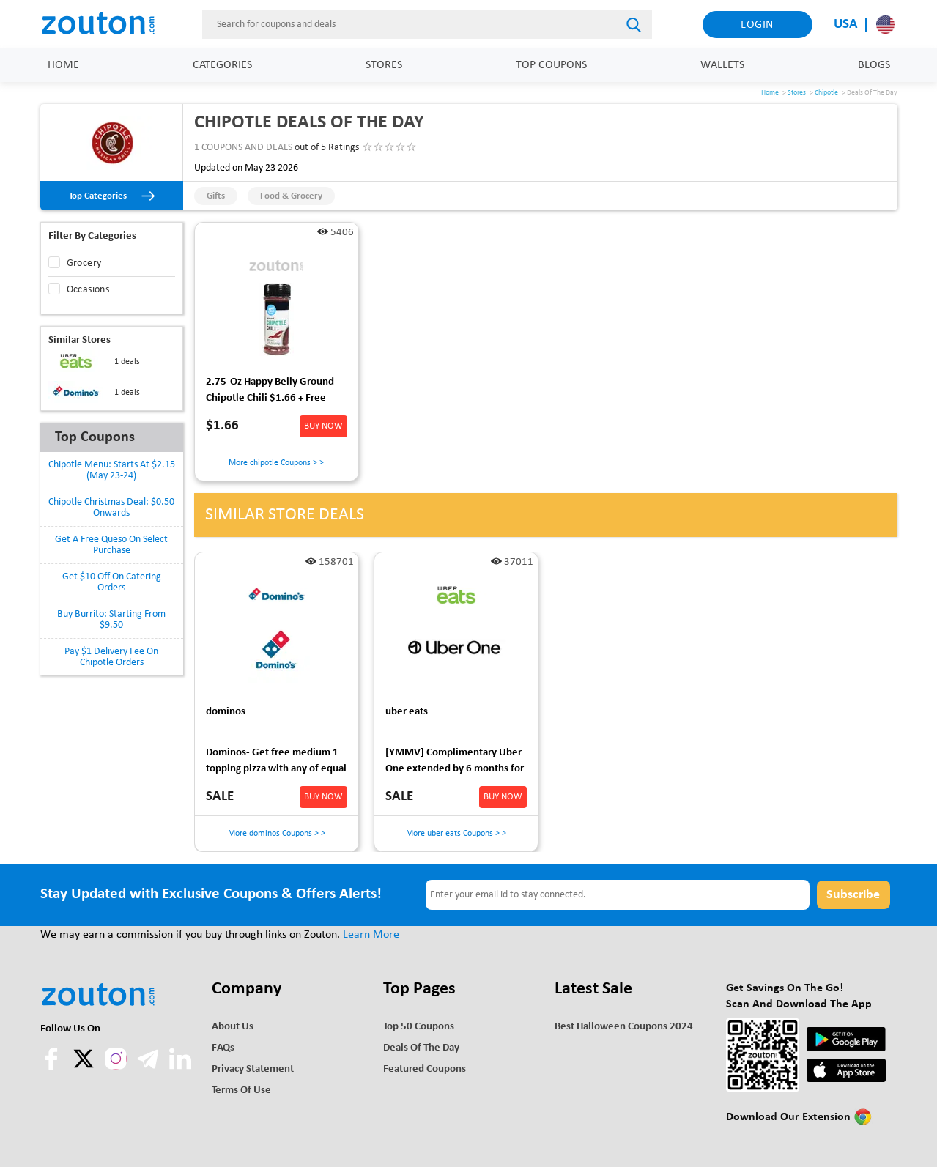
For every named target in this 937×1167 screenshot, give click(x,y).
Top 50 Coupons (418, 1026)
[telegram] (149, 1066)
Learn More (371, 935)
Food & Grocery (291, 196)
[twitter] (85, 1066)
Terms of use (241, 1090)
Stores (384, 65)
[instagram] (116, 1059)
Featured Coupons (424, 1069)
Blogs (874, 65)
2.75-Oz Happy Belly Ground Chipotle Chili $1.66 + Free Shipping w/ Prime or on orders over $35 (276, 392)
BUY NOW (323, 426)
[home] (106, 24)
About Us (232, 1026)
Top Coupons (551, 65)
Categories (222, 65)
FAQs (223, 1047)
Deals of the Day (421, 1047)
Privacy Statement (253, 1069)
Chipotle (826, 93)
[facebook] (52, 1066)
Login (757, 25)
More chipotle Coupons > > (276, 463)
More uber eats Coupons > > (456, 833)
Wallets (722, 65)
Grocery (84, 263)
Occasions (88, 289)
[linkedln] (180, 1066)
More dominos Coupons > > (276, 833)
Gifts (216, 196)
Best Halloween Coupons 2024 (624, 1026)
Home (63, 65)
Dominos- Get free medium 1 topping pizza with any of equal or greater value (276, 763)
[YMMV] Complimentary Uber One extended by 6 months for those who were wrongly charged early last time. (454, 763)
